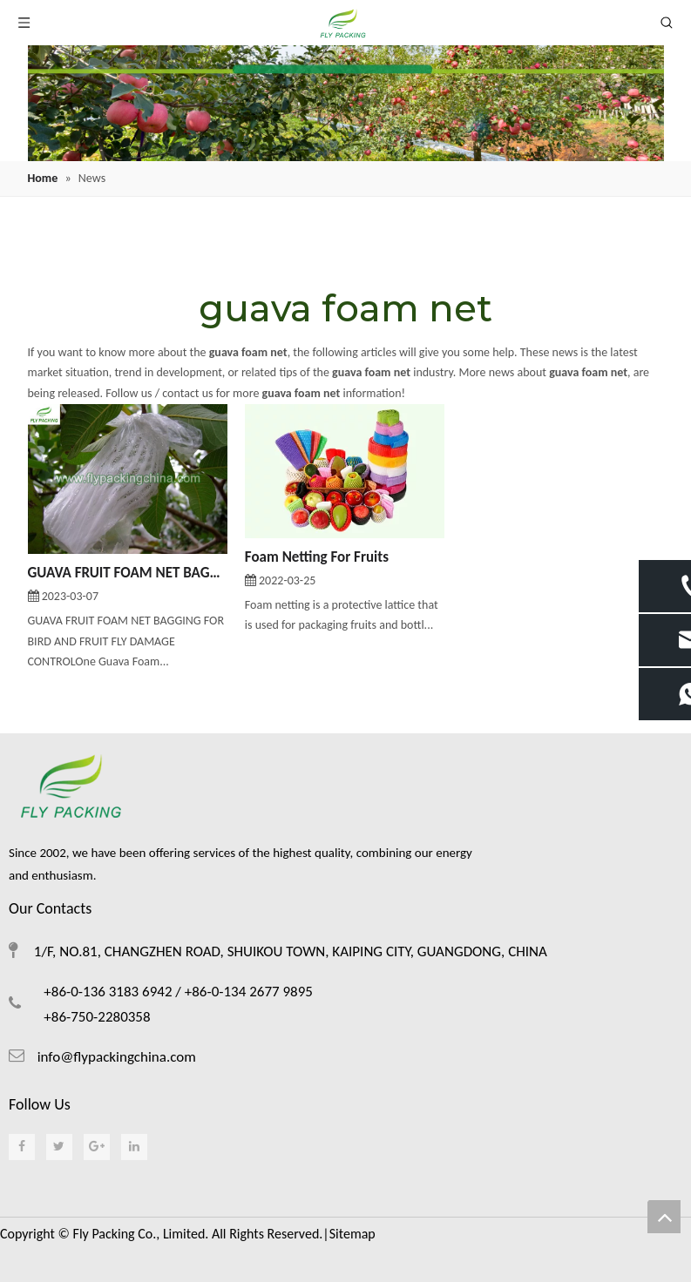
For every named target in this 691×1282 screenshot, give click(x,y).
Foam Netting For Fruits (317, 557)
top (664, 1216)
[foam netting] (346, 103)
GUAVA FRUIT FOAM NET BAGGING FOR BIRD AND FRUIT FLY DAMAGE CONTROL (127, 572)
